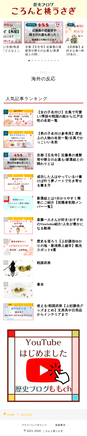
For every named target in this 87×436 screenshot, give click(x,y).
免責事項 (60, 425)
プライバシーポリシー (34, 425)
